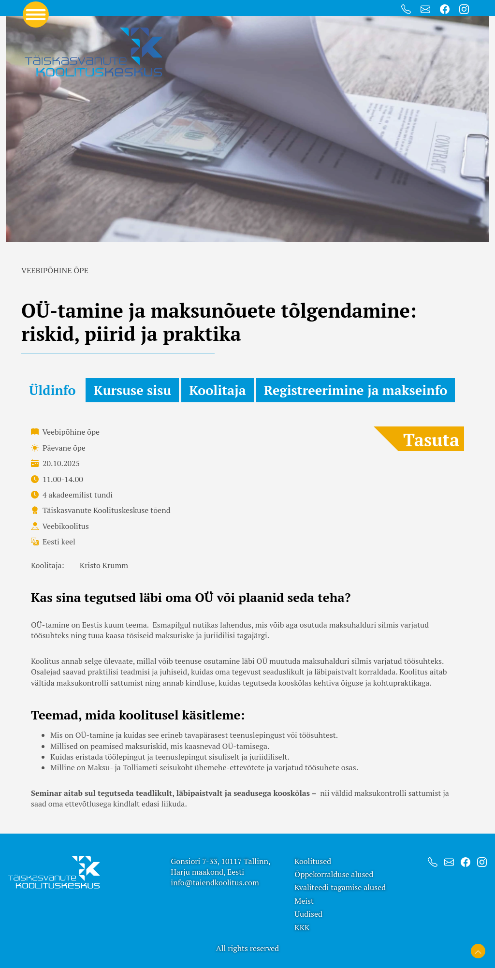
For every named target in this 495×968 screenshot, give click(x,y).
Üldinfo (52, 390)
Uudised (308, 914)
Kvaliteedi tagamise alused (340, 887)
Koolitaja (217, 390)
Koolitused (312, 861)
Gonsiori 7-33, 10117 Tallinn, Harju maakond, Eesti (220, 866)
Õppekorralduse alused (333, 874)
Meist (304, 900)
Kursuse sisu (132, 390)
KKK (301, 927)
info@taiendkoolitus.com (215, 882)
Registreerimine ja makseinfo (356, 390)
